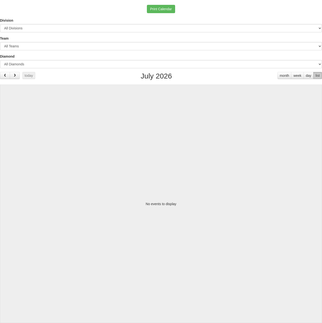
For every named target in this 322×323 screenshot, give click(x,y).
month (284, 76)
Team (4, 38)
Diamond (7, 56)
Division (6, 20)
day (308, 76)
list (317, 76)
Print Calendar (161, 9)
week (298, 76)
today (29, 76)
